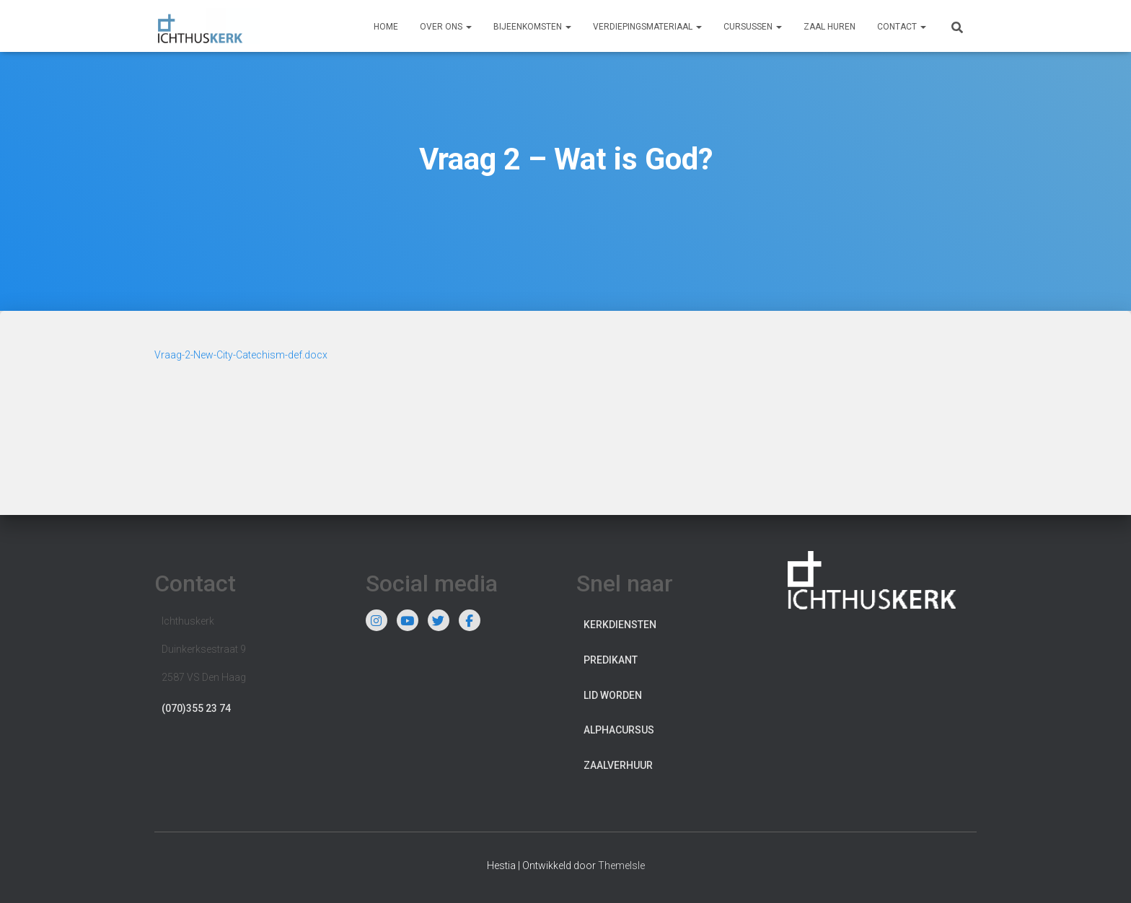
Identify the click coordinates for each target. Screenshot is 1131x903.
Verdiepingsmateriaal (647, 27)
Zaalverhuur (618, 765)
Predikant (611, 660)
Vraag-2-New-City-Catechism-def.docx (240, 355)
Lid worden (613, 695)
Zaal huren (829, 27)
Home (386, 27)
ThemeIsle (621, 865)
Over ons (446, 27)
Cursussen (752, 27)
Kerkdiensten (620, 624)
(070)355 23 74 (196, 708)
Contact (901, 27)
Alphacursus (619, 730)
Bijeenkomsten (532, 27)
